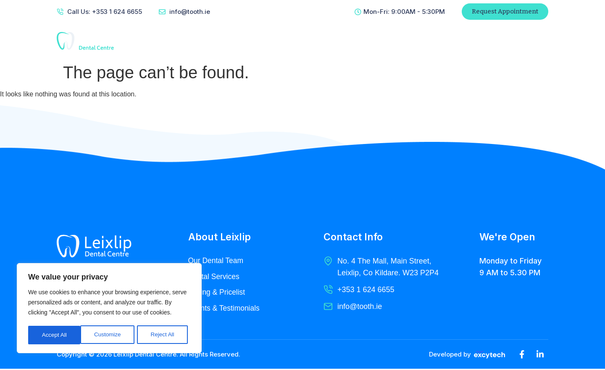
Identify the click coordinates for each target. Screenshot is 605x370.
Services (308, 41)
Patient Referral (475, 41)
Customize (55, 335)
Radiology (355, 41)
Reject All (110, 335)
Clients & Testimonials (225, 309)
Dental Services (214, 277)
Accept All (164, 335)
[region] (109, 309)
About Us (263, 41)
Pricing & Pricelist (217, 293)
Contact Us (405, 41)
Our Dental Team (216, 261)
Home (222, 41)
